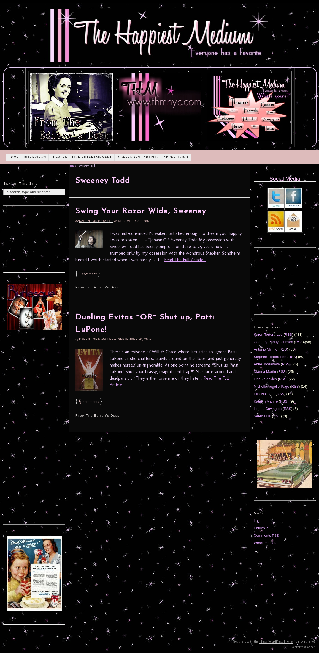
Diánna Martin (265, 372)
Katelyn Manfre (266, 401)
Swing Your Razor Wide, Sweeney (140, 211)
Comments (266, 535)
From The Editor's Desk (97, 287)
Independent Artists (138, 157)
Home (14, 157)
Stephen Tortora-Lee (270, 357)
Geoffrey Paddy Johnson (273, 342)
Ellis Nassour (264, 394)
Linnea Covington (268, 409)
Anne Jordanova (267, 364)
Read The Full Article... (185, 259)
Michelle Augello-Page (271, 386)
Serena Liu (262, 416)
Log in (258, 521)
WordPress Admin (303, 647)
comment (88, 274)
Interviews (35, 157)
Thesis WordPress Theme (276, 641)
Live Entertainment (92, 157)
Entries (263, 528)
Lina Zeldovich (265, 379)
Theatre (59, 157)
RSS (288, 334)
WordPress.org (265, 543)
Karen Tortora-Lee (96, 220)
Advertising (176, 157)
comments (89, 401)
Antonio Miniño (265, 349)
